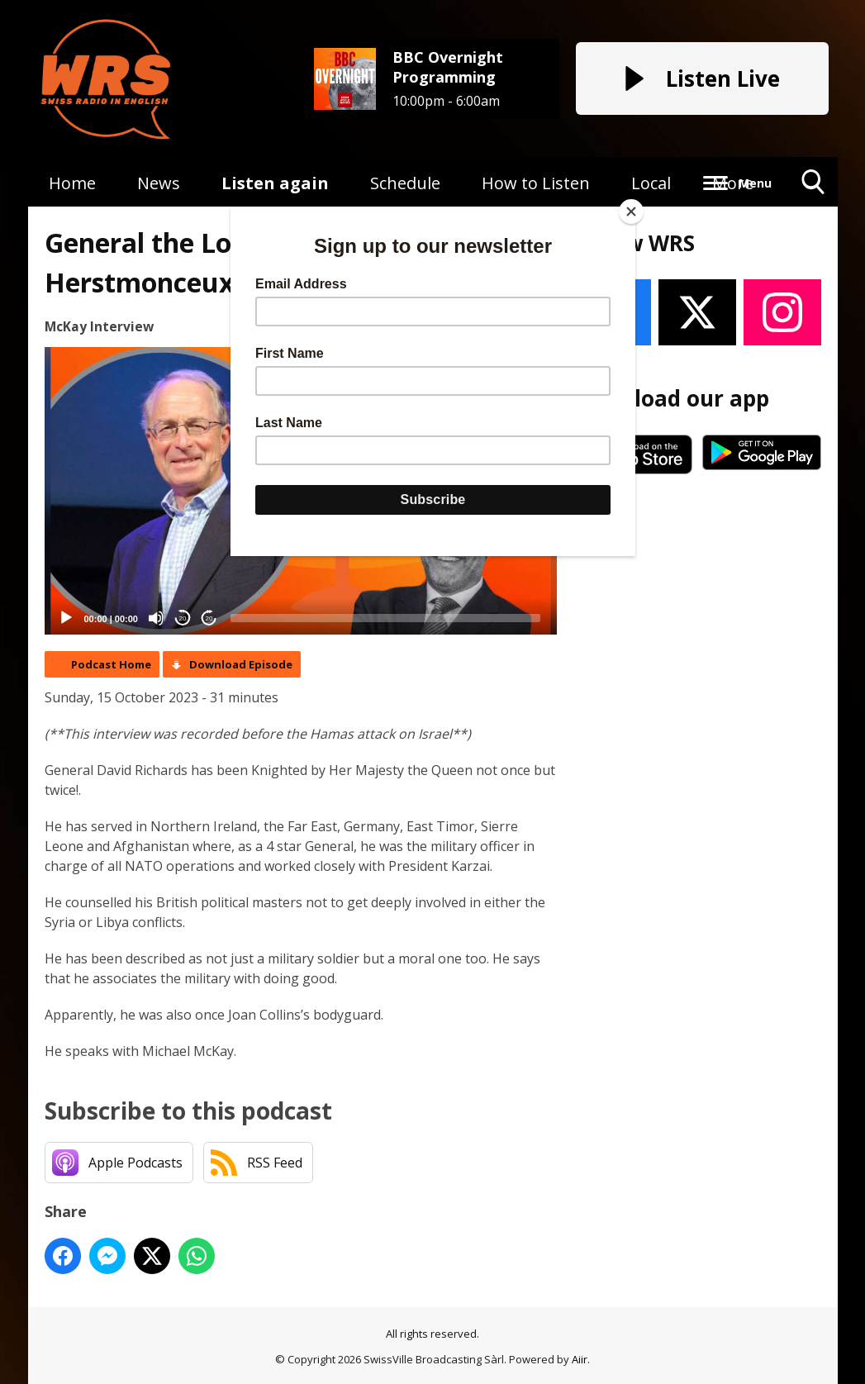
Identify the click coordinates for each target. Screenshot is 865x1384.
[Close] (631, 211)
